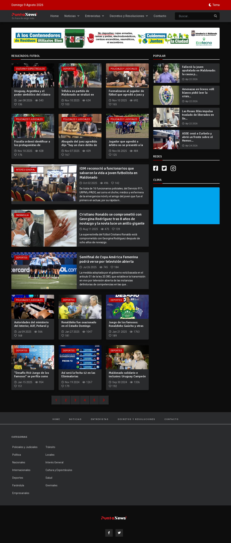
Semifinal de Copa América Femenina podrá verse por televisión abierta (108, 259)
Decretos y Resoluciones (129, 16)
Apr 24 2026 (191, 145)
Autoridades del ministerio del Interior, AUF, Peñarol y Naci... (31, 325)
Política (16, 454)
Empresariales (20, 493)
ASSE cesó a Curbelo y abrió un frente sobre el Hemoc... (197, 137)
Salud (49, 477)
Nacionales (18, 462)
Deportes (68, 69)
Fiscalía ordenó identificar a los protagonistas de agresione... (32, 145)
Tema (216, 5)
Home (54, 16)
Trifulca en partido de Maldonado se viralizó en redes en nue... (77, 94)
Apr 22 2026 (191, 79)
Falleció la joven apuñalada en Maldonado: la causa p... (199, 70)
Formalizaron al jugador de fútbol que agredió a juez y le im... (126, 94)
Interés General (25, 169)
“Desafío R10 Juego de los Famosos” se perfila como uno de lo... (31, 376)
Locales (50, 454)
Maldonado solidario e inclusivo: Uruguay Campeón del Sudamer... (127, 376)
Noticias (71, 16)
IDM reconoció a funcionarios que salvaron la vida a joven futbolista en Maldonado (108, 173)
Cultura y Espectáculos (30, 69)
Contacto (160, 16)
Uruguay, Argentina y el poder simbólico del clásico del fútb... (32, 94)
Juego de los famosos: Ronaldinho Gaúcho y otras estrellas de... (126, 325)
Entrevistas (94, 16)
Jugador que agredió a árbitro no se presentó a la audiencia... (126, 145)
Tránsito (50, 447)
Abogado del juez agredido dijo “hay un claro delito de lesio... (79, 145)
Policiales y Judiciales (124, 69)
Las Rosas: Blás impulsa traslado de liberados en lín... (198, 114)
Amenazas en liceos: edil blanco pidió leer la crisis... (198, 92)
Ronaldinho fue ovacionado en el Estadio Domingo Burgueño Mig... (78, 325)
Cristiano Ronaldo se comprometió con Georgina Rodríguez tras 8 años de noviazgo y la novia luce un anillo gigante (111, 219)
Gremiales (51, 485)
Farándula (22, 215)
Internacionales (21, 470)
